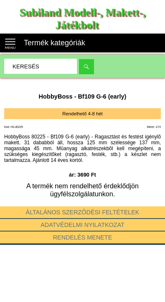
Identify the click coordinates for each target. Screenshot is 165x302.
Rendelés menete (82, 237)
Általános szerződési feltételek (83, 212)
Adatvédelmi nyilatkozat (82, 224)
